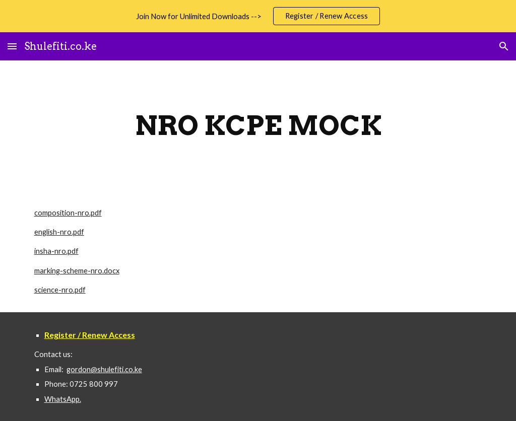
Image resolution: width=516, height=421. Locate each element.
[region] (258, 16)
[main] (258, 126)
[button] (12, 46)
